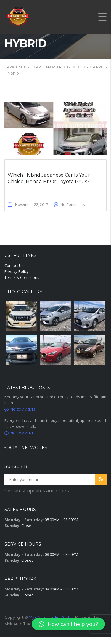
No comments (19, 409)
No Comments (72, 204)
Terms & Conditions (21, 277)
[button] (68, 624)
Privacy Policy (16, 271)
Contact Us (14, 265)
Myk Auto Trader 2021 (49, 617)
